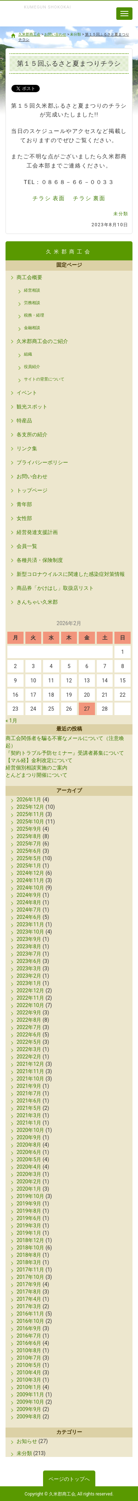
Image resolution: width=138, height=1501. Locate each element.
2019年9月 (29, 1203)
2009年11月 (30, 1394)
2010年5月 (29, 1365)
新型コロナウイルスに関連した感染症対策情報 (71, 574)
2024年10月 (30, 888)
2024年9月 (29, 895)
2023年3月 (29, 968)
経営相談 (32, 290)
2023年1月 (29, 983)
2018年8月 (29, 1255)
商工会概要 (29, 277)
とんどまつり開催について (36, 775)
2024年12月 (30, 873)
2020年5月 (29, 1159)
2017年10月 (30, 1277)
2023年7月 (29, 954)
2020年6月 (29, 1152)
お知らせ (27, 1441)
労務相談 (32, 302)
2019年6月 (29, 1218)
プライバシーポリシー (42, 462)
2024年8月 (29, 902)
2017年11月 (30, 1270)
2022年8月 (29, 1020)
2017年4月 (29, 1299)
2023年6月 (29, 961)
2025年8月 (29, 836)
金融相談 (32, 327)
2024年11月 (30, 880)
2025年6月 (29, 851)
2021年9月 (29, 1086)
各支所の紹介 (32, 434)
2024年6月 (29, 917)
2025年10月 (30, 822)
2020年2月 (29, 1181)
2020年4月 (29, 1167)
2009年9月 (29, 1409)
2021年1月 (29, 1123)
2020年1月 (29, 1189)
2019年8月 (29, 1211)
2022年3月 (29, 1049)
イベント (27, 393)
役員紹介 (32, 366)
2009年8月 (29, 1416)
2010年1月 (29, 1387)
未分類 (120, 213)
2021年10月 (30, 1079)
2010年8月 (29, 1350)
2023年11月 (30, 924)
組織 (28, 354)
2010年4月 (29, 1372)
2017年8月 (29, 1292)
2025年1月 (29, 866)
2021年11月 (30, 1071)
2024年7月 (29, 910)
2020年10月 (30, 1130)
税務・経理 (34, 315)
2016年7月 (29, 1336)
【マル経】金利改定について (39, 760)
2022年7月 (29, 1027)
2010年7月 (29, 1358)
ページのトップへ (69, 1479)
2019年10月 (30, 1196)
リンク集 (27, 448)
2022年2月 (29, 1057)
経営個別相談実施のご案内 (36, 768)
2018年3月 (29, 1262)
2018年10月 (30, 1248)
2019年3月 (29, 1225)
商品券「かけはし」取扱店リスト (55, 588)
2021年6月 (29, 1101)
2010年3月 (29, 1380)
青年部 (24, 504)
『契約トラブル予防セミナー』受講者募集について (65, 753)
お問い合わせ (32, 476)
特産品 (24, 420)
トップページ (32, 490)
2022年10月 (30, 1005)
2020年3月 (29, 1174)
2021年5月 (29, 1108)
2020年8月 (29, 1145)
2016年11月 (30, 1314)
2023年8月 (29, 946)
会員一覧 (27, 546)
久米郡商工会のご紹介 (42, 341)
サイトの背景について (44, 379)
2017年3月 (29, 1306)
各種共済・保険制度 (40, 560)
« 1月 (11, 721)
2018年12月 (30, 1240)
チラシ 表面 (48, 198)
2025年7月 (29, 844)
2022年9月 (29, 1012)
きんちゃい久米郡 (37, 602)
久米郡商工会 (44, 21)
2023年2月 (29, 976)
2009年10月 (30, 1402)
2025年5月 (29, 858)
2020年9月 (29, 1137)
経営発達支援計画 (37, 532)
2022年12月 (30, 990)
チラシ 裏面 (89, 198)
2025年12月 (30, 807)
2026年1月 (29, 799)
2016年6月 (29, 1343)
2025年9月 (29, 829)
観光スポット (32, 406)
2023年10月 (30, 932)
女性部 (24, 518)
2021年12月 (30, 1064)
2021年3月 (29, 1115)
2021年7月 (29, 1093)
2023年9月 (29, 939)
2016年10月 (30, 1321)
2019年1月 (29, 1233)
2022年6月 (29, 1035)
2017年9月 (29, 1284)
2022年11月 (30, 998)
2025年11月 (30, 814)
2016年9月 (29, 1328)
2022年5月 (29, 1042)
